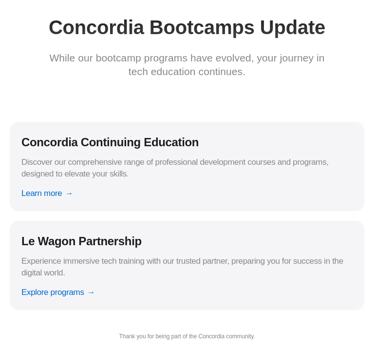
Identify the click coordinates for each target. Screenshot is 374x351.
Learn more (41, 193)
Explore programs (52, 292)
